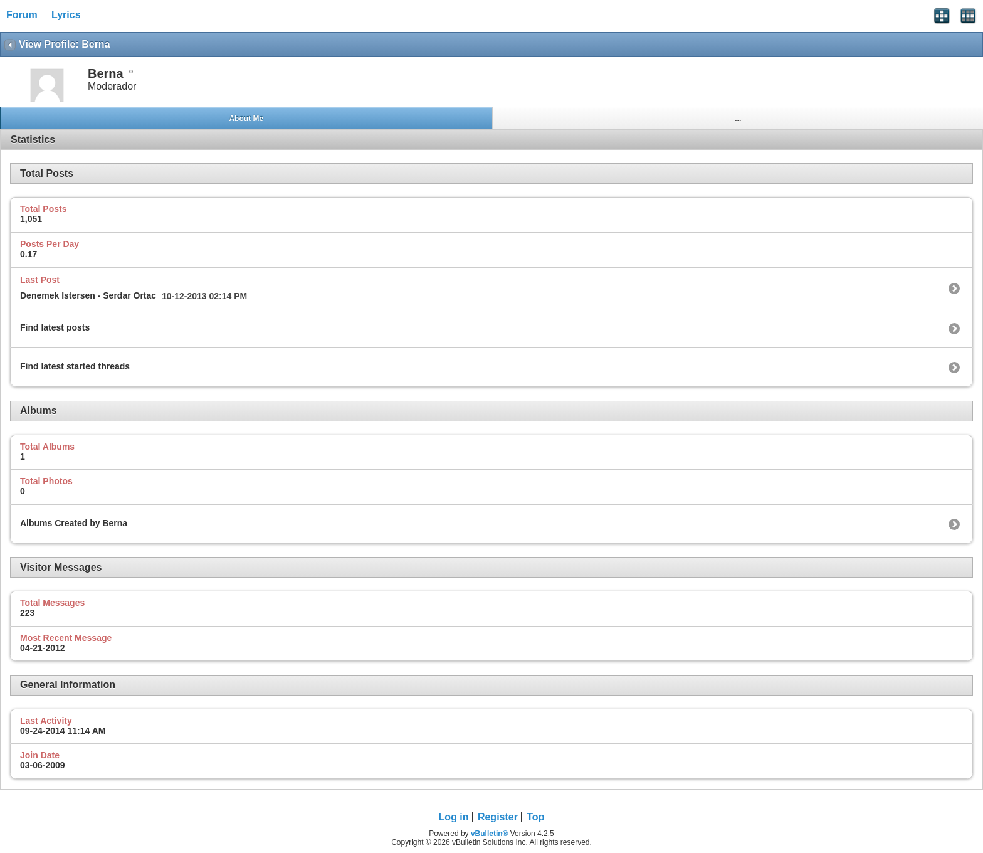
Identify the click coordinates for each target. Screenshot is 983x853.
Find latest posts (55, 327)
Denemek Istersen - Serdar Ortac (88, 295)
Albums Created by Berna (73, 523)
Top (535, 817)
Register (498, 817)
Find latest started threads (75, 366)
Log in (454, 817)
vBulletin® (489, 833)
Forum (22, 14)
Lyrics (66, 14)
